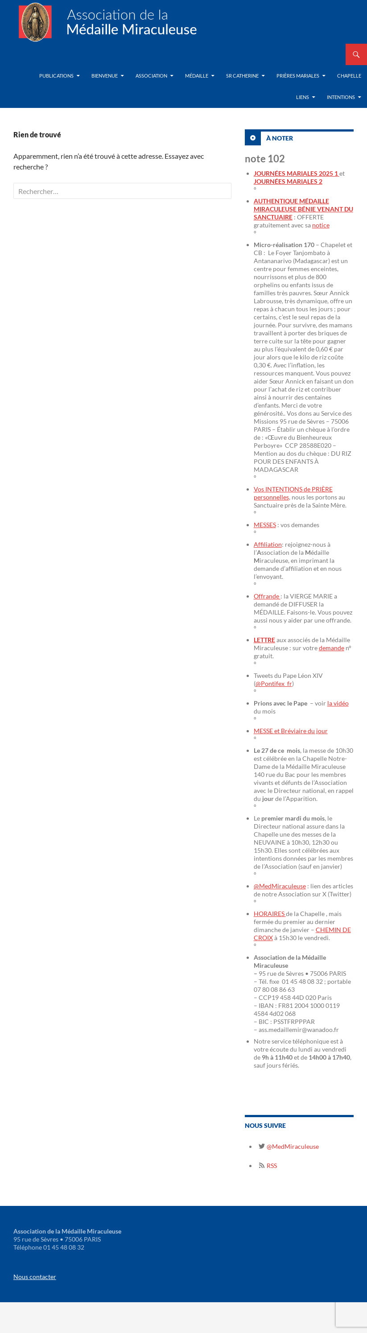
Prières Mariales (297, 75)
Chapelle (349, 75)
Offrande (267, 596)
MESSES (265, 524)
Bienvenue (104, 75)
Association (151, 75)
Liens (302, 97)
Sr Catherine (242, 75)
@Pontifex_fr (274, 683)
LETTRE (264, 640)
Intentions (341, 97)
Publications (56, 75)
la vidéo (338, 703)
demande (331, 648)
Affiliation (268, 544)
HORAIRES (270, 913)
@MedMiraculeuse (280, 886)
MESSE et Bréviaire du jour (291, 731)
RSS (271, 1165)
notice (321, 225)
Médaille (196, 75)
